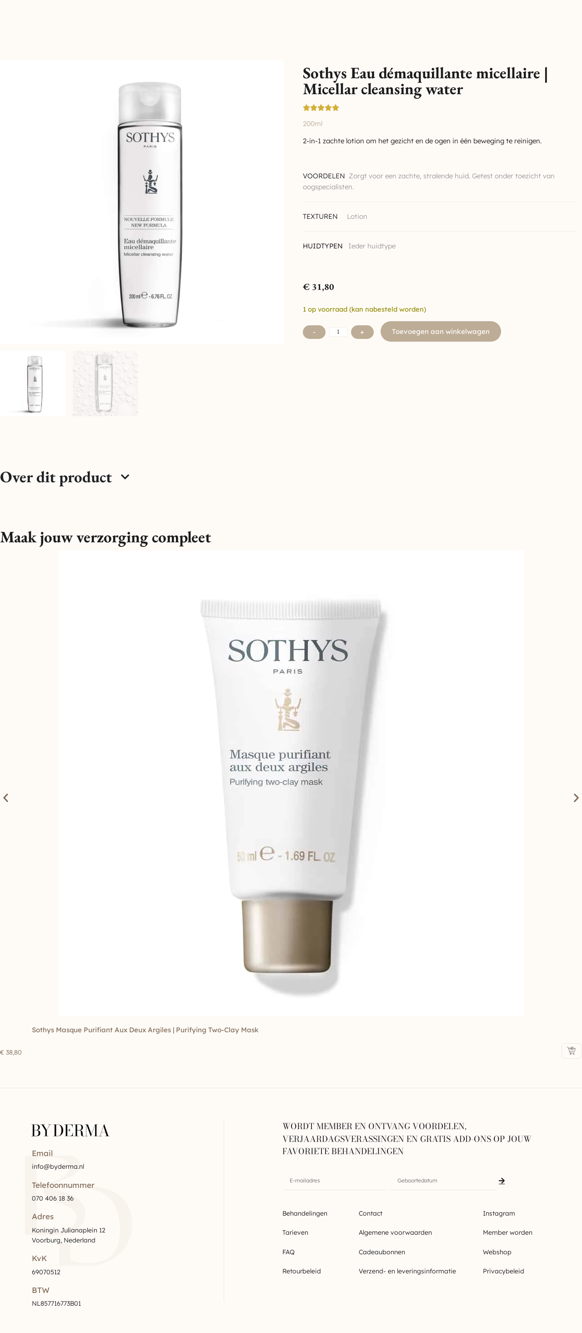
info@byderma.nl (58, 1166)
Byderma (52, 20)
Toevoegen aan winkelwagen (441, 331)
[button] (5, 797)
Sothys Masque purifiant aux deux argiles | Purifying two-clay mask (145, 1029)
